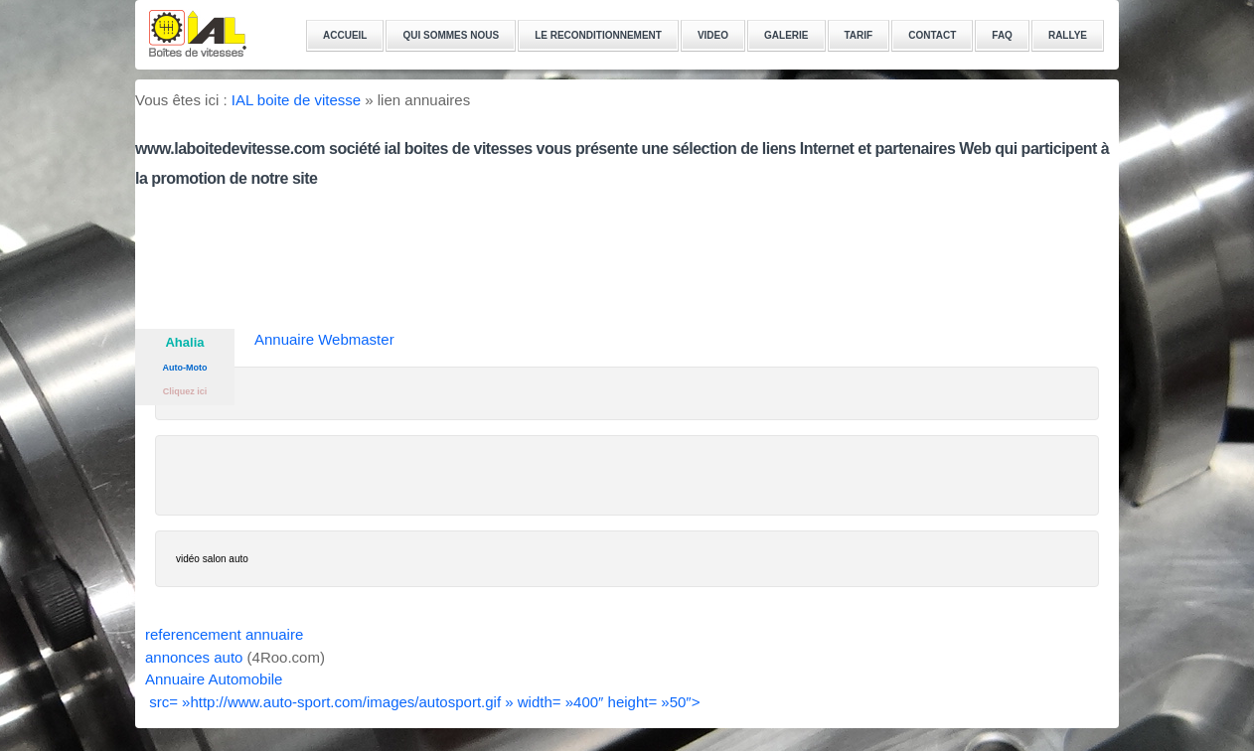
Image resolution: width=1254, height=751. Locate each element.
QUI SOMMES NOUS (450, 35)
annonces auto (193, 657)
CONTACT (932, 35)
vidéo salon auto (212, 558)
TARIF (859, 35)
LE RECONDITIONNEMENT (598, 35)
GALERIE (786, 35)
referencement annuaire (224, 634)
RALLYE (1067, 35)
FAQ (1002, 35)
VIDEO (713, 35)
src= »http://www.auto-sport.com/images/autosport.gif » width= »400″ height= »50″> (422, 701)
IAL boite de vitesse (296, 99)
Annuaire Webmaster (324, 339)
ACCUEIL (345, 35)
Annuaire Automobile (213, 679)
